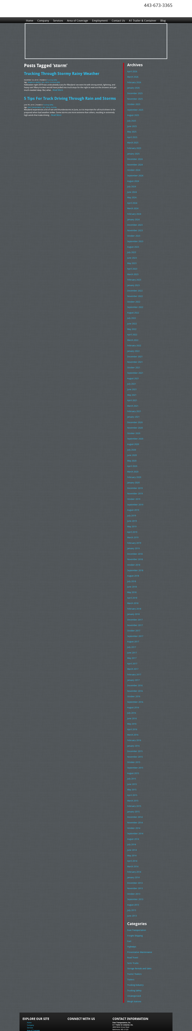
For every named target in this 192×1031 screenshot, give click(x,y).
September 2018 (134, 556)
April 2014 (131, 839)
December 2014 (134, 796)
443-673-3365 (158, 5)
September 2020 (134, 428)
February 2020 (133, 466)
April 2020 (131, 455)
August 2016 (132, 690)
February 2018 (133, 594)
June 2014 (131, 828)
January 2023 (133, 279)
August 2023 (132, 242)
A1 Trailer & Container (141, 20)
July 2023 (131, 247)
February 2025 (133, 146)
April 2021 (131, 391)
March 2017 (132, 652)
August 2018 (132, 562)
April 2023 (131, 263)
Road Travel (132, 933)
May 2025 (131, 130)
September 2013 (134, 876)
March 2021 (132, 396)
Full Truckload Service (134, 1022)
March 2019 (132, 524)
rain (43, 82)
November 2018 (134, 545)
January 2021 (133, 407)
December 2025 (134, 92)
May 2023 (131, 258)
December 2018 (134, 540)
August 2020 (132, 434)
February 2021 (133, 402)
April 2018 (131, 583)
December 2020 (134, 412)
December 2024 (134, 156)
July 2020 (131, 439)
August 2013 (132, 882)
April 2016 (131, 711)
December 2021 (134, 348)
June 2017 (131, 636)
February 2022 (133, 338)
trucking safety (55, 82)
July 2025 (131, 119)
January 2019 (133, 535)
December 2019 (134, 476)
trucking (53, 106)
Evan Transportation (34, 106)
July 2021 (131, 375)
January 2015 (133, 791)
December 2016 (134, 668)
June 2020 (131, 444)
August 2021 (132, 370)
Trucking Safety (52, 79)
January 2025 (133, 151)
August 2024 (132, 178)
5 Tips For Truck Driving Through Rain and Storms (69, 97)
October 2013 (133, 871)
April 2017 (131, 647)
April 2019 (131, 519)
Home (29, 20)
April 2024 (131, 199)
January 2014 (133, 855)
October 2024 (133, 167)
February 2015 (133, 786)
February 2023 (133, 274)
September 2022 (134, 300)
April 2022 (131, 327)
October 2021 (133, 359)
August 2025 (132, 114)
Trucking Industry (134, 960)
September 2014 (134, 812)
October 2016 (133, 679)
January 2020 (133, 471)
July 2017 (131, 631)
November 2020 (134, 418)
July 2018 (131, 567)
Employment (99, 20)
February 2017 (133, 658)
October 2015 (133, 743)
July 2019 (131, 503)
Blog (162, 20)
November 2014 (134, 802)
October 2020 (133, 423)
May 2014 (131, 834)
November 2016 (134, 674)
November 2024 (134, 162)
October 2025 (133, 103)
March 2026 (132, 76)
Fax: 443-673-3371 (119, 1009)
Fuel (129, 917)
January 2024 (133, 215)
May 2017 (131, 642)
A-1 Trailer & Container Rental (113, 1022)
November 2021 (134, 354)
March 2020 (132, 460)
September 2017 (134, 620)
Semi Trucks (132, 939)
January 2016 (133, 727)
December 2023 (134, 220)
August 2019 (132, 498)
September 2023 (134, 236)
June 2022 (131, 316)
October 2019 (133, 487)
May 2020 (131, 450)
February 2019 (133, 530)
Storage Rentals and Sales (138, 944)
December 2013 (134, 860)
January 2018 (133, 599)
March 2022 (132, 332)
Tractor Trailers (133, 949)
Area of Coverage (77, 20)
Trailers (130, 955)
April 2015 (131, 775)
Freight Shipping (134, 912)
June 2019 (131, 508)
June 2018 (131, 572)
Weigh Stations (133, 976)
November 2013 (134, 866)
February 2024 (133, 210)
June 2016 (131, 700)
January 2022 (133, 343)
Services (58, 20)
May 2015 (131, 769)
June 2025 (131, 124)
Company (43, 20)
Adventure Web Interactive (130, 1029)
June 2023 (131, 252)
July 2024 (131, 183)
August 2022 (132, 306)
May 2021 (131, 386)
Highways (131, 922)
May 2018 (131, 578)
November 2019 (134, 482)
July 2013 (131, 887)
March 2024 (132, 204)
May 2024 (131, 194)
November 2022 (134, 290)
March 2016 (132, 716)
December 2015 (134, 732)
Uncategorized (133, 970)
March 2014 (132, 844)
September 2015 (134, 748)
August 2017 (132, 626)
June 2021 (131, 380)
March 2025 (132, 140)
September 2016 (134, 684)
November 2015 (134, 738)
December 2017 (134, 604)
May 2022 (131, 322)
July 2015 (131, 759)
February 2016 (133, 722)
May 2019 (131, 514)
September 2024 (134, 172)
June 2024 (131, 188)
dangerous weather (34, 82)
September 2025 (134, 108)
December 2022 (134, 284)
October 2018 (133, 551)
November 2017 (134, 610)
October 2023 (133, 231)
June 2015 (131, 764)
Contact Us (117, 20)
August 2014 (132, 818)
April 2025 (131, 135)
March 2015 (132, 780)
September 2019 (134, 492)
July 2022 (131, 311)
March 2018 (132, 588)
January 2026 (133, 87)
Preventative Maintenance (138, 928)
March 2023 (132, 268)
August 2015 (132, 754)
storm (47, 82)
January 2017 (133, 663)
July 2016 (131, 695)
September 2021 (134, 364)
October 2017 (133, 615)
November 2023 (134, 226)
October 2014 (133, 807)
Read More (57, 89)
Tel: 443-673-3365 (119, 1006)
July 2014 (131, 823)
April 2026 (131, 71)
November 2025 (134, 98)
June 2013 (131, 892)
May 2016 (131, 706)
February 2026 (133, 82)
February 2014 (133, 850)
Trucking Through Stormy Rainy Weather (61, 73)
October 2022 (133, 295)
